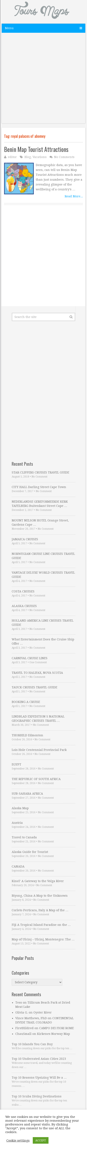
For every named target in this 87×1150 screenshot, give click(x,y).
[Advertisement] (43, 80)
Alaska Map (20, 808)
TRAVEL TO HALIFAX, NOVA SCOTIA (37, 672)
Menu (9, 28)
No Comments (64, 157)
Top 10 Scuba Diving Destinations (36, 1096)
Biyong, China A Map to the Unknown (40, 895)
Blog (27, 157)
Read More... (74, 196)
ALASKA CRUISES (24, 606)
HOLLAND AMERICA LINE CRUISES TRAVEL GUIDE (42, 622)
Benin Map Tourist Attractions (36, 149)
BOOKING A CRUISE (26, 702)
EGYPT (16, 764)
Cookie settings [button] (18, 1140)
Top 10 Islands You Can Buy (32, 1044)
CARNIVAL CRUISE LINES (29, 658)
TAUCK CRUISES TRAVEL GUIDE (34, 687)
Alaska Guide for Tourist (30, 852)
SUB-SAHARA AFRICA (27, 793)
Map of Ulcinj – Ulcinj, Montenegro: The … (43, 939)
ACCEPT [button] (40, 1140)
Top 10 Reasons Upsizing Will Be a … (39, 1077)
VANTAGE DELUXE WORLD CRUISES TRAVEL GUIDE (43, 574)
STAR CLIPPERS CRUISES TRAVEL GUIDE (40, 472)
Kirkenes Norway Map (53, 1033)
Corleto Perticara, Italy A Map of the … (40, 910)
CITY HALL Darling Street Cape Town (39, 487)
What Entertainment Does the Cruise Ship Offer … (43, 641)
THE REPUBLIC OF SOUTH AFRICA (36, 779)
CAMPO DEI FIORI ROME (56, 1028)
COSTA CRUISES (23, 591)
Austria (17, 822)
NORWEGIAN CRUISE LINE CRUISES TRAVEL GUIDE (43, 556)
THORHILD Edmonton (27, 735)
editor (12, 157)
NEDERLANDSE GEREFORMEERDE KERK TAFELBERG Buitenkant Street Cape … (40, 503)
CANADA (18, 866)
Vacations (40, 157)
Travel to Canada (24, 837)
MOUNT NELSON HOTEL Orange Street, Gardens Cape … (40, 522)
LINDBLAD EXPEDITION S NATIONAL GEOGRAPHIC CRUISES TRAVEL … (38, 718)
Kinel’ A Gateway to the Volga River (38, 881)
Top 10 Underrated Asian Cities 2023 (39, 1058)
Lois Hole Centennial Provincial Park (39, 750)
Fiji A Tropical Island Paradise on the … (41, 924)
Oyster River (42, 1012)
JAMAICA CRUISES (25, 539)
